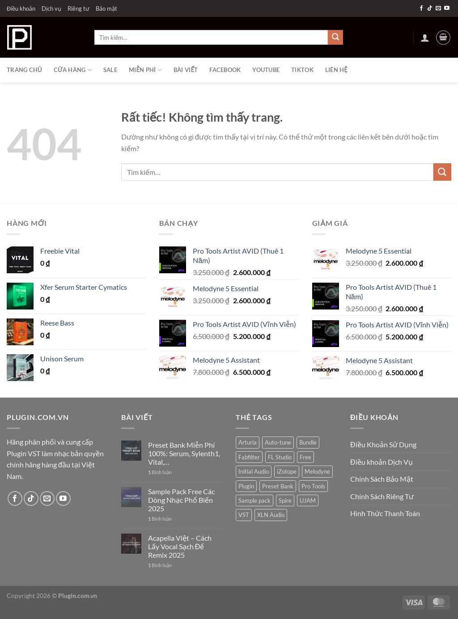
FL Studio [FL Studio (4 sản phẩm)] (280, 457)
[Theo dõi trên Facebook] (421, 8)
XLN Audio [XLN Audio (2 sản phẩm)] (270, 514)
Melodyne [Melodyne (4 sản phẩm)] (317, 471)
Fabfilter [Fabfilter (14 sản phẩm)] (249, 457)
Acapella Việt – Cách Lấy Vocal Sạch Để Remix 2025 (180, 546)
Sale (110, 69)
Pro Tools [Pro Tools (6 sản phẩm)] (313, 486)
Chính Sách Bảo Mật (381, 479)
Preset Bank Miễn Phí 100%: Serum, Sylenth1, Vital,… (184, 453)
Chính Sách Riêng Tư (382, 496)
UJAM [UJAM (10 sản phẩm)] (308, 500)
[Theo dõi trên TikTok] (430, 8)
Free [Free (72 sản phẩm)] (305, 457)
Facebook (225, 69)
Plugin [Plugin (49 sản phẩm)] (246, 486)
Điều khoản (21, 8)
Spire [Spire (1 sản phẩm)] (285, 500)
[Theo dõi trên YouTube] (447, 8)
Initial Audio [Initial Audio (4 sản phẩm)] (253, 471)
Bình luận (160, 472)
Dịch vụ (51, 8)
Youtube (266, 69)
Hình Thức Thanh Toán (385, 513)
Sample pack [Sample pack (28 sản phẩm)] (254, 500)
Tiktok (302, 69)
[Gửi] (335, 37)
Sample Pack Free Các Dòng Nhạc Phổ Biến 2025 (181, 500)
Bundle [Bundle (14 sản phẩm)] (308, 442)
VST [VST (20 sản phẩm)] (243, 514)
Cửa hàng (73, 70)
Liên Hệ (336, 69)
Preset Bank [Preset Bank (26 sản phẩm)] (277, 486)
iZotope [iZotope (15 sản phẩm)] (287, 471)
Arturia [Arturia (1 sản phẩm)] (247, 442)
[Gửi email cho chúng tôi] (438, 8)
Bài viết (186, 69)
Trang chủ (24, 69)
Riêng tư (78, 8)
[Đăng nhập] (424, 37)
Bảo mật (106, 8)
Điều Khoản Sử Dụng (383, 444)
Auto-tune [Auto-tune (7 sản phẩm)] (278, 442)
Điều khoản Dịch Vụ (381, 462)
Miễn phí (145, 70)
